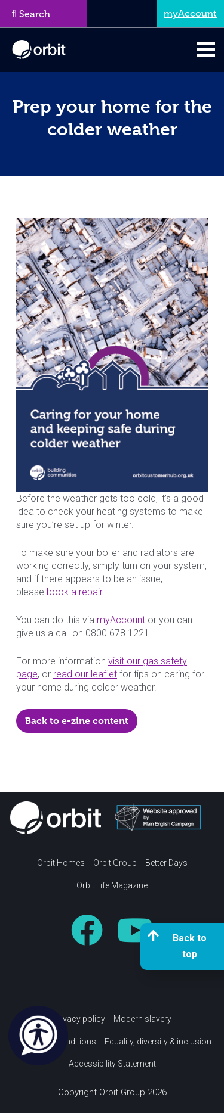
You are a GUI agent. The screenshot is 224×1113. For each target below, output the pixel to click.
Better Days (166, 863)
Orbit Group (115, 863)
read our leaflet (85, 674)
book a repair (74, 592)
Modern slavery (142, 1019)
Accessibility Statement (112, 1063)
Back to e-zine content (76, 720)
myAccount (121, 620)
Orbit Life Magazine (112, 885)
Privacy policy (79, 1019)
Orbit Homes (61, 863)
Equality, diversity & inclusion (158, 1041)
